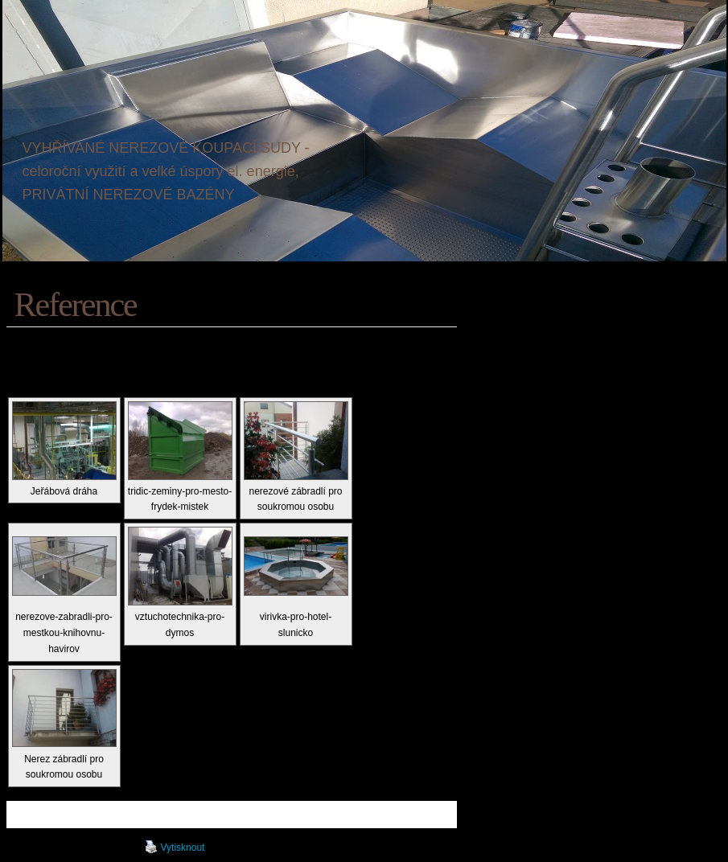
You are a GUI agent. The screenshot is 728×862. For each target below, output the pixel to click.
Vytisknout (175, 846)
